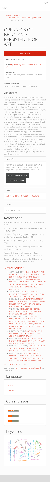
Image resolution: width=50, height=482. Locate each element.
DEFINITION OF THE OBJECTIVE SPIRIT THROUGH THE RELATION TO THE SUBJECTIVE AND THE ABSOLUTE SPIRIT (27, 281)
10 (19, 364)
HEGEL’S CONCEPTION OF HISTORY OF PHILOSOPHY (25, 339)
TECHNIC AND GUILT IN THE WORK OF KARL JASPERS (26, 273)
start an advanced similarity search (28, 368)
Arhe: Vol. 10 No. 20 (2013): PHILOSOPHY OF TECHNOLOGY (27, 275)
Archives (17, 15)
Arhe (4, 7)
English (11, 390)
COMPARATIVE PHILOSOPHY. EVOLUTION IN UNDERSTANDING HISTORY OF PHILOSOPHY (27, 301)
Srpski (10, 385)
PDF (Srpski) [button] (25, 53)
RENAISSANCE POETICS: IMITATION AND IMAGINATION (24, 310)
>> (25, 364)
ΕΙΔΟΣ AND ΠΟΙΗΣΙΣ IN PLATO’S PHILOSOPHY (25, 332)
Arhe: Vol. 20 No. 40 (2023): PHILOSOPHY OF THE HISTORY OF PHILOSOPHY (26, 326)
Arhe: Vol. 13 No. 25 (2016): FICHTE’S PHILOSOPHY (26, 295)
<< (5, 364)
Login (45, 2)
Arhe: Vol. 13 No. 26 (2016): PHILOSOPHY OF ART (26, 312)
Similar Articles (14, 268)
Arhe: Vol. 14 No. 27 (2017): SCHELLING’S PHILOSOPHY (26, 359)
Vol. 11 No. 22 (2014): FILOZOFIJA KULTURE (25, 18)
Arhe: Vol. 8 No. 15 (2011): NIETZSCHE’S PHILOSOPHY (25, 305)
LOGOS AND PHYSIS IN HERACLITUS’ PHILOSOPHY (23, 292)
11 (21, 364)
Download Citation (16, 180)
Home (8, 15)
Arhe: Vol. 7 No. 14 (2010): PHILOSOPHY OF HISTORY (27, 342)
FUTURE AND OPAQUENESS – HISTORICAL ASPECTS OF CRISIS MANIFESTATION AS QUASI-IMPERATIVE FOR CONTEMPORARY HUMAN (27, 320)
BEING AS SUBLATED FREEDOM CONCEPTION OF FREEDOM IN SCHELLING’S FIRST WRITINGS (25, 355)
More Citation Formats (17, 175)
